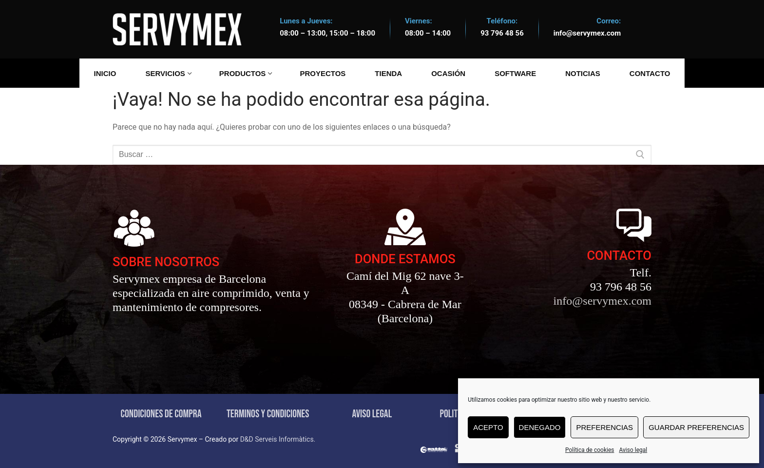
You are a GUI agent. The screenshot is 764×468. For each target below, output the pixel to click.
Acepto (488, 427)
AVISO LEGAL (372, 414)
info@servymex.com (587, 33)
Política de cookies (589, 450)
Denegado (540, 427)
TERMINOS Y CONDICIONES (268, 414)
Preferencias (604, 427)
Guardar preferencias (696, 427)
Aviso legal (633, 450)
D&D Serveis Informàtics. (278, 439)
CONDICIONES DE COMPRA (161, 414)
